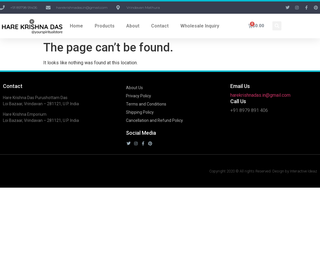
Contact (160, 26)
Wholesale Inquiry (199, 26)
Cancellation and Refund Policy (154, 120)
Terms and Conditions (146, 104)
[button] (276, 25)
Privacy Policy (138, 96)
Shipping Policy (140, 112)
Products (105, 26)
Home (76, 26)
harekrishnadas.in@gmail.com (260, 95)
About (132, 26)
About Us (134, 87)
